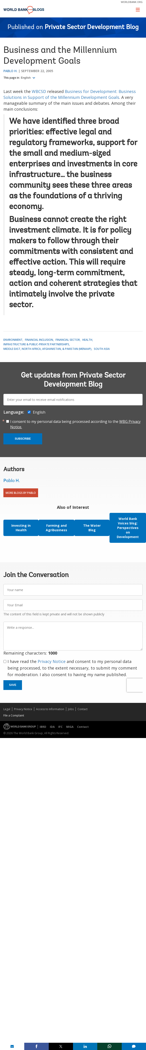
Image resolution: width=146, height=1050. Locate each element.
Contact (83, 709)
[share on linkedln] (85, 1046)
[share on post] (61, 1046)
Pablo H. (10, 71)
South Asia (102, 349)
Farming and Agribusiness (56, 527)
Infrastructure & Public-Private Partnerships (36, 344)
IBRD (43, 727)
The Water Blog (92, 527)
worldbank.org (132, 2)
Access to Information (50, 709)
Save (12, 685)
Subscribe (23, 438)
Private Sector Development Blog (92, 27)
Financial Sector (68, 340)
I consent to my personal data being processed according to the (75, 424)
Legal (6, 709)
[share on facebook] (36, 1046)
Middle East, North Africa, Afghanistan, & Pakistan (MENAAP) (47, 349)
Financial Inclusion (39, 340)
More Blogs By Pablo (21, 493)
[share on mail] (12, 1046)
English (26, 77)
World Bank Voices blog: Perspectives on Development (128, 527)
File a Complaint (13, 715)
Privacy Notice (52, 661)
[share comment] (134, 1046)
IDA (52, 727)
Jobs (71, 709)
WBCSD (39, 91)
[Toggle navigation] (138, 9)
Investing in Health (21, 527)
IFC (60, 727)
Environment (12, 340)
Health (87, 340)
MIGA (69, 727)
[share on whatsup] (109, 1046)
